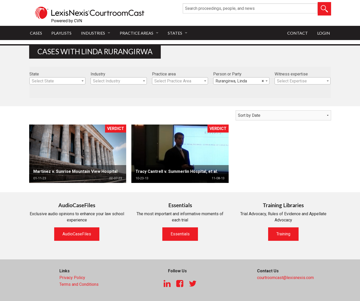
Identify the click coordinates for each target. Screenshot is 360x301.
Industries (93, 32)
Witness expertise (291, 74)
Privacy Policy (72, 277)
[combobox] (57, 80)
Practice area (164, 74)
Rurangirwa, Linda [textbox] (239, 81)
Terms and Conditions (79, 284)
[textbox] (57, 81)
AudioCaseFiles (76, 233)
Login (323, 32)
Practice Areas (136, 32)
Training (283, 233)
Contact (297, 32)
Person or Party (227, 74)
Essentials (180, 233)
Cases (36, 32)
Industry (98, 74)
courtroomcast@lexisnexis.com (285, 277)
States (175, 32)
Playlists (61, 32)
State (34, 74)
